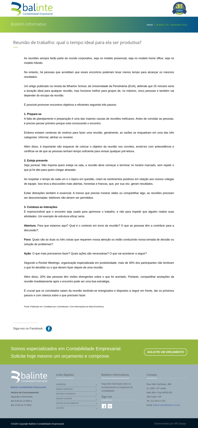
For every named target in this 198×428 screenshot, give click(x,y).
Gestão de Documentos (67, 403)
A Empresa (61, 384)
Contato (60, 408)
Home (150, 24)
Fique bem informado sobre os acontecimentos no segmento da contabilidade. (117, 387)
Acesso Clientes (64, 398)
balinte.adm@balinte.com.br (166, 405)
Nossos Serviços (64, 389)
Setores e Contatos (65, 394)
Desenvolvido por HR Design (170, 423)
